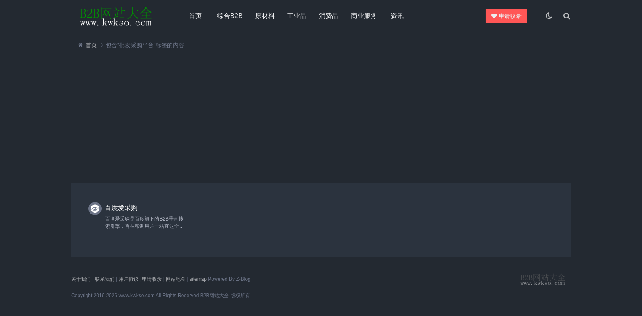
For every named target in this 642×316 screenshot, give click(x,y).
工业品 (297, 15)
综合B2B (229, 15)
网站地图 (175, 279)
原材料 (265, 15)
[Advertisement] (317, 116)
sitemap (198, 279)
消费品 (329, 15)
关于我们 (81, 279)
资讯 (397, 15)
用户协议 (128, 279)
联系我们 (105, 279)
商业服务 (364, 15)
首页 (195, 15)
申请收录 (505, 16)
